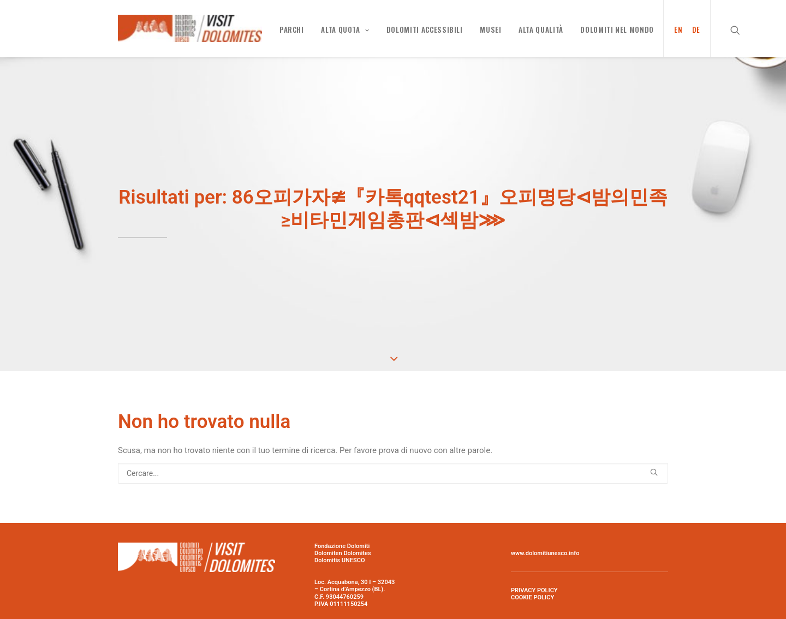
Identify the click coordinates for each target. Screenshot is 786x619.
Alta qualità (541, 29)
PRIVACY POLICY (534, 588)
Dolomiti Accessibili (424, 29)
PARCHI (291, 29)
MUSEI (490, 29)
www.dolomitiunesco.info (545, 551)
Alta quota (345, 29)
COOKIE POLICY (532, 595)
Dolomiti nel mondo (617, 29)
